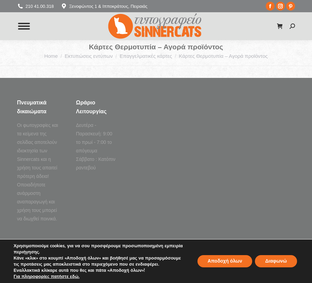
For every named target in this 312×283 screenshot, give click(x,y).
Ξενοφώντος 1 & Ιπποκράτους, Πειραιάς (104, 6)
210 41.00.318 (35, 6)
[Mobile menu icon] (24, 26)
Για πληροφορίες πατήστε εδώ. (47, 276)
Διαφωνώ (276, 261)
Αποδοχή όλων (224, 261)
